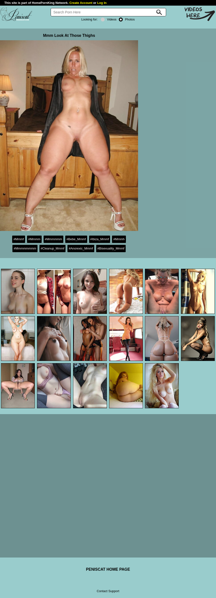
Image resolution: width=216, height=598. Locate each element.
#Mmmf (18, 239)
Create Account (80, 3)
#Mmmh (118, 239)
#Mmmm (34, 239)
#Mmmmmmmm (25, 248)
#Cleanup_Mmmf (52, 248)
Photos (127, 19)
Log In (101, 3)
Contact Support (108, 591)
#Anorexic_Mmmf (81, 248)
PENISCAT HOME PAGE (108, 569)
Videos (108, 19)
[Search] (108, 12)
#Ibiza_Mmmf (99, 239)
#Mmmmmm (53, 239)
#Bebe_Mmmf (76, 239)
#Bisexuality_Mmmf (110, 248)
